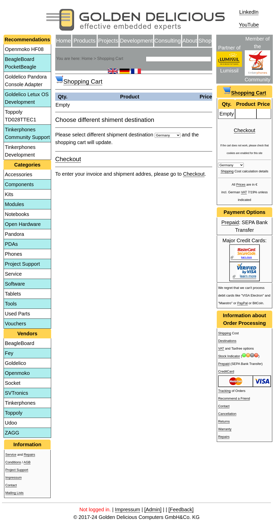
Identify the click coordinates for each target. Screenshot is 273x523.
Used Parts (17, 313)
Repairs (29, 454)
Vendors (27, 333)
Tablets (13, 294)
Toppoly (13, 413)
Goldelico (15, 363)
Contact (11, 485)
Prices (240, 184)
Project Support (22, 264)
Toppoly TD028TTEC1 (20, 115)
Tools (11, 304)
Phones (13, 254)
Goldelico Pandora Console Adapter (26, 80)
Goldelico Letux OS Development (27, 98)
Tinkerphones (20, 403)
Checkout (68, 159)
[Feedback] (181, 509)
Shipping (227, 171)
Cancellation (227, 414)
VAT (244, 192)
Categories (27, 165)
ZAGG (12, 433)
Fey (9, 353)
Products (85, 40)
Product (129, 96)
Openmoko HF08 (24, 49)
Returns (224, 421)
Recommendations (27, 39)
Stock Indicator (229, 356)
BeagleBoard (19, 343)
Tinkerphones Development (20, 151)
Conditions (13, 462)
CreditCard (226, 371)
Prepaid (230, 222)
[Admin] (153, 509)
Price (205, 96)
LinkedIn (248, 12)
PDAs (11, 244)
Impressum (13, 477)
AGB (27, 462)
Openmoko (17, 373)
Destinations (227, 341)
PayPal (242, 303)
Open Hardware (23, 224)
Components (19, 184)
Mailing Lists (14, 493)
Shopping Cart (82, 81)
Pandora (14, 234)
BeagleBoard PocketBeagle (20, 63)
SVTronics (16, 393)
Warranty (224, 429)
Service (13, 274)
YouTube (249, 25)
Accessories (18, 174)
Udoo (11, 423)
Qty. (62, 96)
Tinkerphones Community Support (27, 133)
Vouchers (15, 323)
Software (15, 284)
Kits (9, 194)
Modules (14, 204)
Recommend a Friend (234, 398)
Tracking (224, 391)
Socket (12, 383)
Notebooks (17, 214)
